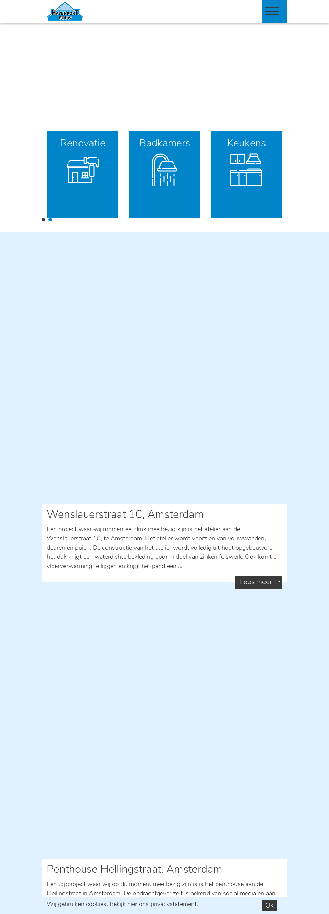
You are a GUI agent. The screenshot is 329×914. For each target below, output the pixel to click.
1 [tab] (43, 219)
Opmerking (61, 709)
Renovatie (82, 144)
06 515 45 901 (96, 571)
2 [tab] (50, 219)
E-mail (79, 549)
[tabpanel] (83, 174)
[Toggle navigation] (272, 11)
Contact (82, 593)
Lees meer (256, 346)
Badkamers (164, 144)
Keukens (246, 144)
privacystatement (174, 904)
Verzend (64, 782)
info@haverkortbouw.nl (75, 867)
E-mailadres (62, 687)
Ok (269, 905)
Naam (54, 666)
